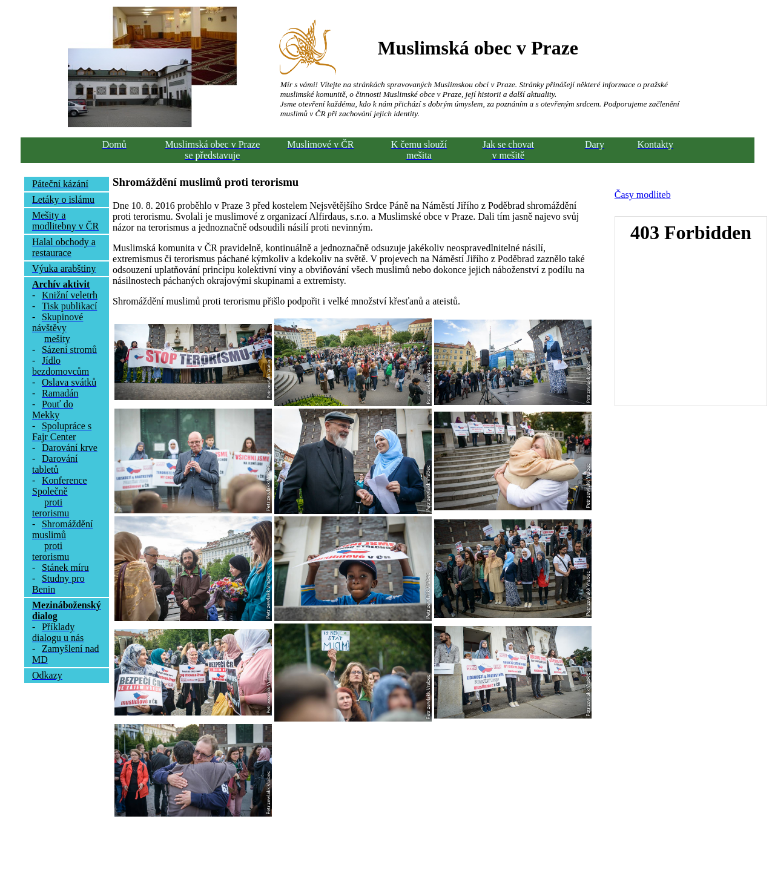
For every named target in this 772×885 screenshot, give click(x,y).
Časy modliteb (643, 194)
